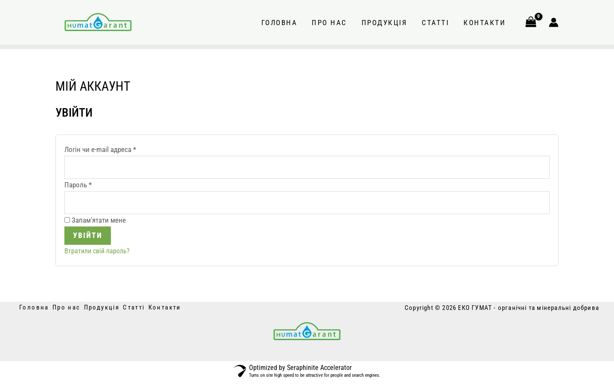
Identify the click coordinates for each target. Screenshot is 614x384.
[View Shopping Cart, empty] (530, 22)
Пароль (96, 185)
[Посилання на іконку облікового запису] (554, 22)
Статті (435, 22)
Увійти (87, 237)
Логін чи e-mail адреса (119, 148)
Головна (279, 22)
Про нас (329, 22)
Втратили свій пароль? (98, 253)
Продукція (385, 22)
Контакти (484, 22)
